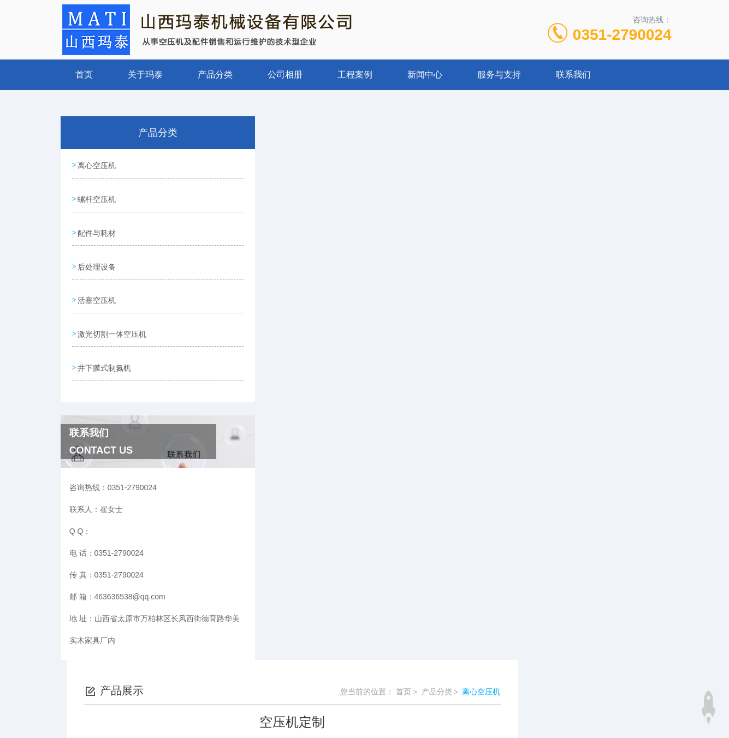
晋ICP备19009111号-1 (441, 703)
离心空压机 (97, 164)
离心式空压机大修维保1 (317, 436)
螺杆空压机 (97, 195)
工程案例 (354, 74)
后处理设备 (97, 257)
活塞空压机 (97, 288)
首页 (84, 74)
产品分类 (215, 74)
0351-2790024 (622, 34)
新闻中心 (424, 74)
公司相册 (285, 74)
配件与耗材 (97, 226)
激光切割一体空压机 (112, 320)
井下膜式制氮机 (104, 351)
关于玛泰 (145, 74)
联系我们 (573, 74)
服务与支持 (499, 74)
